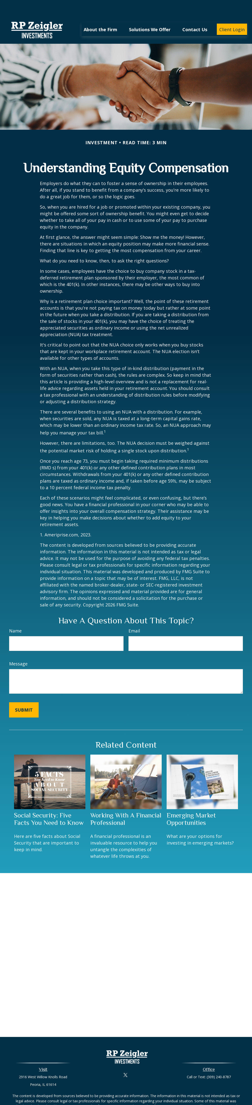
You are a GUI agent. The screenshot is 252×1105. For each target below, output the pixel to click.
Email (134, 616)
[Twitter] (125, 1060)
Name (15, 616)
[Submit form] (24, 695)
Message (18, 649)
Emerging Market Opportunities (191, 804)
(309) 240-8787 (219, 1062)
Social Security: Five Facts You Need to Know (49, 804)
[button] (100, 14)
